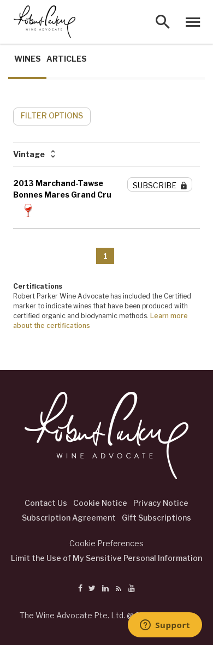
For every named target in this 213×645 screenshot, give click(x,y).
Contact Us (46, 502)
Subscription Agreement (69, 517)
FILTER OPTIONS (52, 115)
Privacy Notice (160, 502)
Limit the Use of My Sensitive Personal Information (106, 558)
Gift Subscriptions (156, 517)
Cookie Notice (100, 502)
